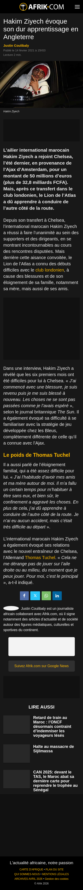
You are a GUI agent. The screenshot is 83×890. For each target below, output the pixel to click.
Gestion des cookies (56, 878)
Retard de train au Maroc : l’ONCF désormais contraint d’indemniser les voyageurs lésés (52, 726)
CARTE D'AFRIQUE (31, 869)
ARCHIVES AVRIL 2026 (28, 878)
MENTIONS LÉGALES (55, 874)
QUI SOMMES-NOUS (27, 874)
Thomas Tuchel (40, 557)
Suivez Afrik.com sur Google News (41, 666)
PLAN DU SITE (55, 869)
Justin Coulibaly (16, 45)
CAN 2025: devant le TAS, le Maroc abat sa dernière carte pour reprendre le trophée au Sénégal (55, 781)
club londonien (49, 270)
